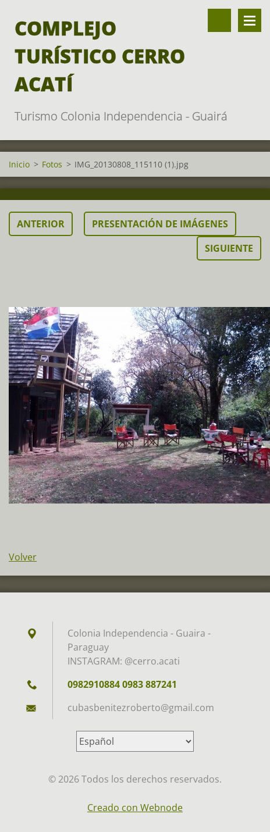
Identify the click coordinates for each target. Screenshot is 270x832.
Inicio (19, 164)
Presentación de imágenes (160, 223)
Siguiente (229, 248)
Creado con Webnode (135, 807)
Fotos (52, 164)
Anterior (41, 223)
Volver (23, 557)
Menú (249, 20)
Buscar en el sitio (219, 20)
